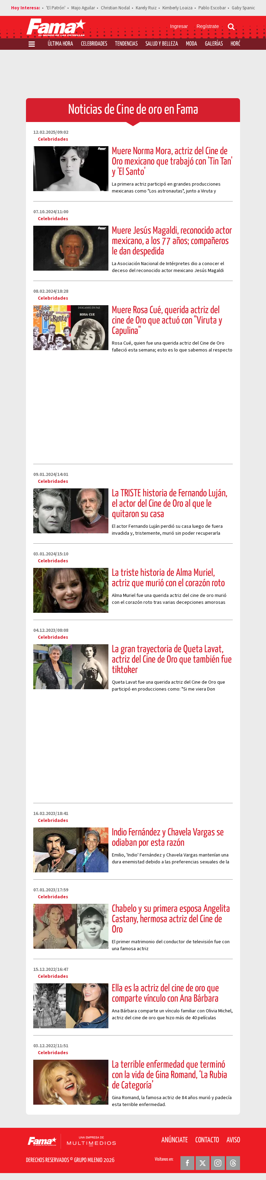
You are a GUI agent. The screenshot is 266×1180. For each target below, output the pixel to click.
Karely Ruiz (146, 8)
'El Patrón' (55, 8)
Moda (191, 44)
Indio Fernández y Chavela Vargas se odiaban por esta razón (168, 838)
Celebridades (94, 44)
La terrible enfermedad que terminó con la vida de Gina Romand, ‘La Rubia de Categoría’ (169, 1075)
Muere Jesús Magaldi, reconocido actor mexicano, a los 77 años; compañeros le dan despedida (172, 241)
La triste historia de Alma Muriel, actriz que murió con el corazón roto (168, 578)
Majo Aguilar (83, 8)
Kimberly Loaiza (177, 8)
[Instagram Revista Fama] (218, 1163)
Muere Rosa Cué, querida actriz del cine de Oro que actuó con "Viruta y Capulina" (167, 321)
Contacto (207, 1140)
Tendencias (126, 44)
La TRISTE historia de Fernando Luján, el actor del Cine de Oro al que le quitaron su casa (169, 504)
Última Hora (60, 44)
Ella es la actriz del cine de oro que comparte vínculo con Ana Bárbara (165, 994)
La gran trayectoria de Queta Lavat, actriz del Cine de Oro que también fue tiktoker (172, 660)
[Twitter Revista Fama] (203, 1163)
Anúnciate (174, 1140)
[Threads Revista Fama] (233, 1163)
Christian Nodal (115, 8)
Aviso (233, 1140)
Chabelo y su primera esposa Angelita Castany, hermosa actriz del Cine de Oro (171, 919)
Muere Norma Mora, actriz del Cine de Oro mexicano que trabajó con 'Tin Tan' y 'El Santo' (172, 162)
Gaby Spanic (243, 8)
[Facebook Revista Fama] (187, 1163)
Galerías (214, 44)
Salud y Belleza (161, 44)
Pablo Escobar (212, 8)
